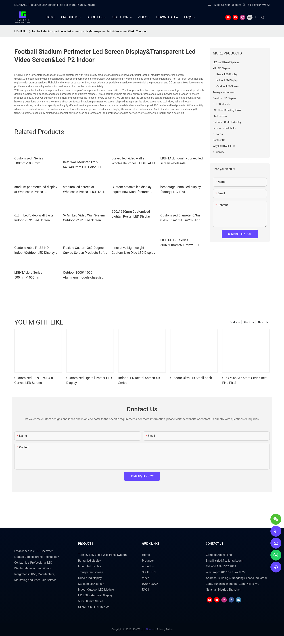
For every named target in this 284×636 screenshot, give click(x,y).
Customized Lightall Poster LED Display (89, 380)
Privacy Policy (164, 629)
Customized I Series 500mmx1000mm (28, 160)
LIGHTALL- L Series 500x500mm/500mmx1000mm (181, 242)
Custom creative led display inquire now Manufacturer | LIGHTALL (132, 189)
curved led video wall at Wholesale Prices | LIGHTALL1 (134, 160)
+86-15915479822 (256, 5)
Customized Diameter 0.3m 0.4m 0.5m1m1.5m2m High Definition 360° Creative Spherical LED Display (180, 218)
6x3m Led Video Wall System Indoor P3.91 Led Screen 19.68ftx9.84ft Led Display (35, 218)
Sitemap (150, 629)
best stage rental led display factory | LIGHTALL (180, 189)
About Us (263, 322)
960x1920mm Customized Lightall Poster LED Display (131, 214)
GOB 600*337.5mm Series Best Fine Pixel (245, 380)
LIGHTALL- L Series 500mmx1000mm (28, 275)
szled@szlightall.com (224, 5)
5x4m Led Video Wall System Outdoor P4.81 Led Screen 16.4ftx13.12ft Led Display (84, 218)
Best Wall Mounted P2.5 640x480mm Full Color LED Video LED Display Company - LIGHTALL (84, 164)
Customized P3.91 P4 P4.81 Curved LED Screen (34, 380)
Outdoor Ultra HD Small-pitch (191, 378)
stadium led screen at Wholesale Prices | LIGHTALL (84, 189)
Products (234, 322)
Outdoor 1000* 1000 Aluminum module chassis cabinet (82, 275)
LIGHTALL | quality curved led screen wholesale (181, 160)
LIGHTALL (20, 31)
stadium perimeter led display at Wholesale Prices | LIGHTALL (35, 189)
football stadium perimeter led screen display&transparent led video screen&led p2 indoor (89, 31)
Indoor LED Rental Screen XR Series (139, 380)
